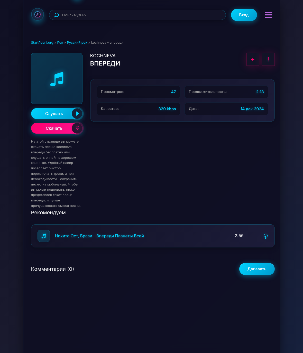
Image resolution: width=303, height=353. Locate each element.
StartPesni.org (42, 42)
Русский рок (77, 42)
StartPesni (37, 14)
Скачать (64, 128)
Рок (60, 42)
